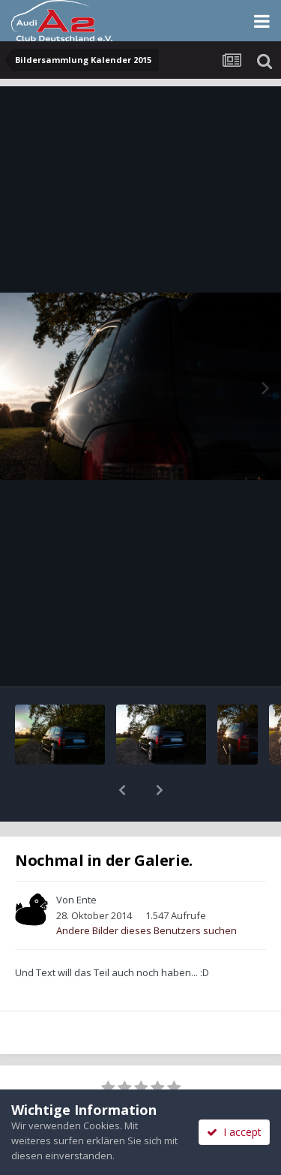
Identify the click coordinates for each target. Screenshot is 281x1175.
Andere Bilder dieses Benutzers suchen (146, 891)
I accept (234, 1132)
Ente (86, 860)
